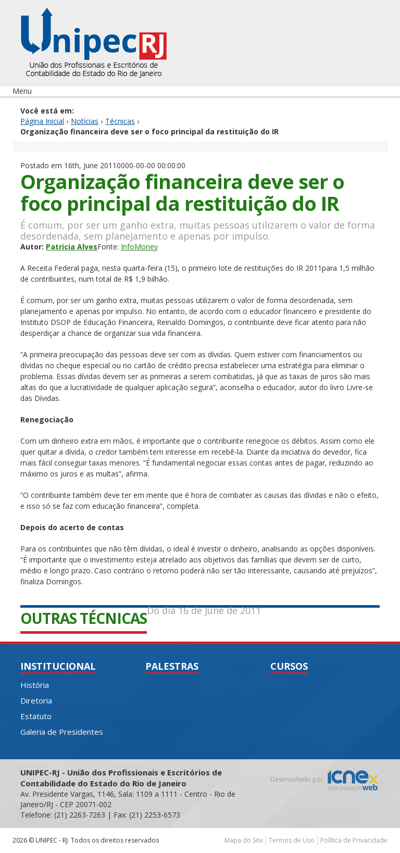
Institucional (58, 666)
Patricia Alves (71, 247)
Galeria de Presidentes (61, 731)
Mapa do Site (243, 840)
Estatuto (36, 716)
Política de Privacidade (354, 840)
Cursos (289, 666)
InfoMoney (139, 247)
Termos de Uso (292, 840)
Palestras (171, 666)
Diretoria (36, 700)
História (34, 685)
